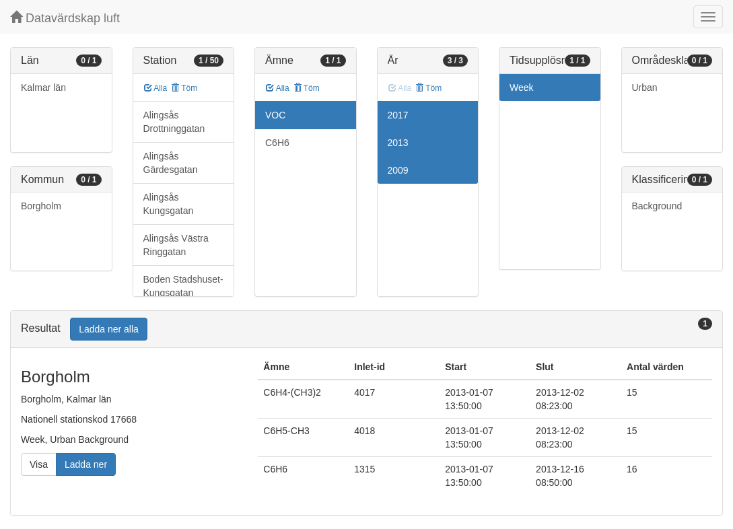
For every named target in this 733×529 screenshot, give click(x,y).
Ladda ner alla (109, 329)
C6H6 (277, 142)
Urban (645, 87)
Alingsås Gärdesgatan (170, 163)
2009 (398, 170)
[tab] (366, 329)
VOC (275, 115)
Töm (184, 88)
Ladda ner (86, 464)
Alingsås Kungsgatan (168, 204)
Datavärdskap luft (65, 18)
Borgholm (41, 206)
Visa (39, 464)
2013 (398, 142)
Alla (156, 88)
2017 (398, 115)
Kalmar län (43, 87)
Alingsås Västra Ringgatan (176, 245)
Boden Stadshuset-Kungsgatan (183, 286)
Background (657, 206)
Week (522, 87)
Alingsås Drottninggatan (174, 122)
